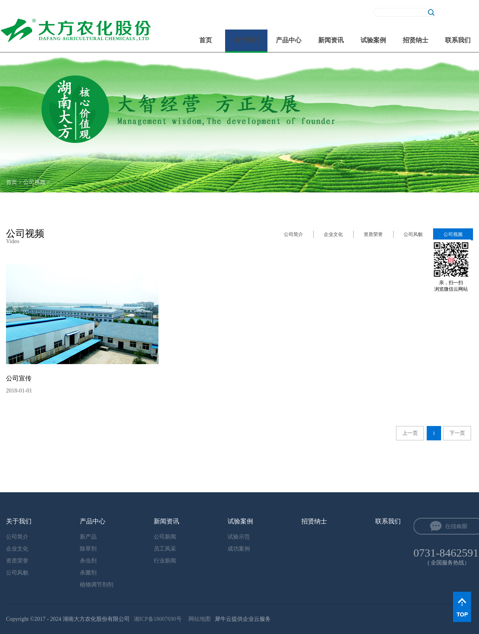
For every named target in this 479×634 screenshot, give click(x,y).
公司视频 (34, 182)
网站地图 (198, 619)
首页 (205, 40)
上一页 (410, 433)
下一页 (457, 433)
